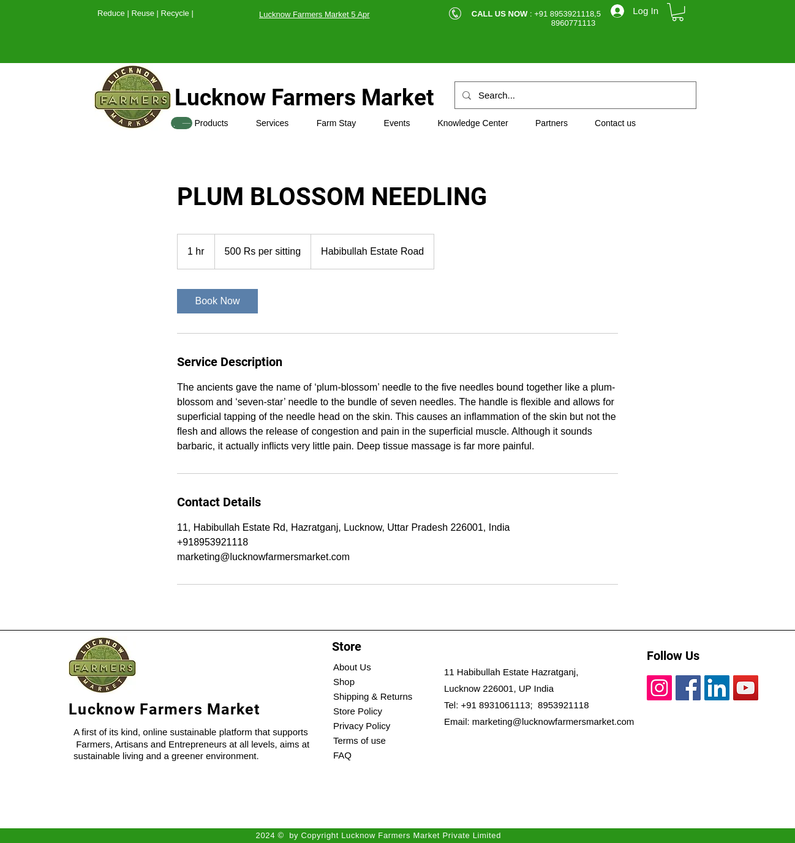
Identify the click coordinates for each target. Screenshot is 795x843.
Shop (344, 681)
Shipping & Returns (372, 696)
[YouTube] (745, 687)
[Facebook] (688, 687)
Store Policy (357, 711)
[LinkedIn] (716, 687)
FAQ (342, 755)
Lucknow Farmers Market (304, 97)
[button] (677, 12)
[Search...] (574, 95)
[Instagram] (659, 687)
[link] (217, 301)
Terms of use (359, 740)
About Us (352, 667)
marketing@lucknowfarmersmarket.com (553, 721)
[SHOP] (181, 123)
